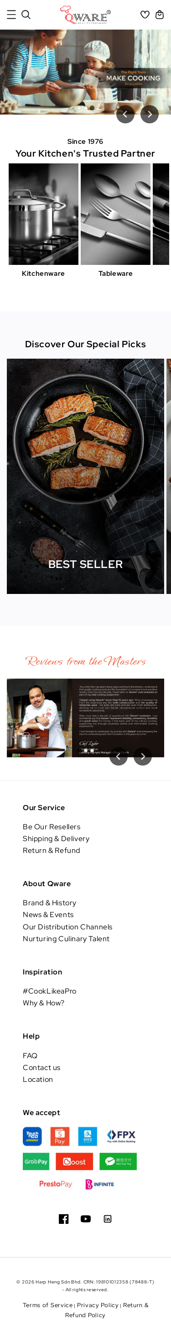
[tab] (79, 108)
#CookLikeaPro (50, 991)
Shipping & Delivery (56, 838)
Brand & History (50, 903)
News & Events (48, 914)
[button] (11, 15)
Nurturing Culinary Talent (66, 938)
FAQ (30, 1055)
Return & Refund (51, 850)
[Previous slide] (125, 114)
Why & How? (44, 1003)
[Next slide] (149, 114)
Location (38, 1079)
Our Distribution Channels (68, 927)
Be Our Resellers (52, 827)
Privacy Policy (98, 1305)
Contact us (42, 1067)
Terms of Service (48, 1305)
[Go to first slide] (143, 756)
